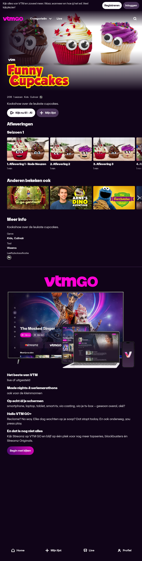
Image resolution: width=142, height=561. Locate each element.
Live (59, 18)
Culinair (19, 238)
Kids (9, 238)
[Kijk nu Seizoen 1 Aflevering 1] (21, 113)
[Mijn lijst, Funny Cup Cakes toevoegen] (48, 113)
